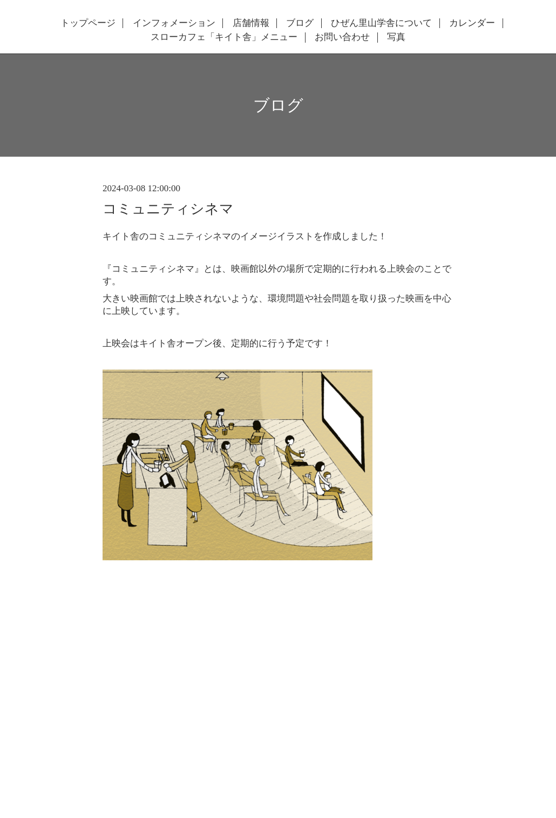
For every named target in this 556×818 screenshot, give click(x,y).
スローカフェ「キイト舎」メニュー (224, 37)
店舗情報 (251, 23)
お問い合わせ (342, 37)
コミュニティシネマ (168, 209)
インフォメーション (174, 23)
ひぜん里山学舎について (381, 23)
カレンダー (472, 23)
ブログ (300, 23)
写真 (396, 37)
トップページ (88, 23)
